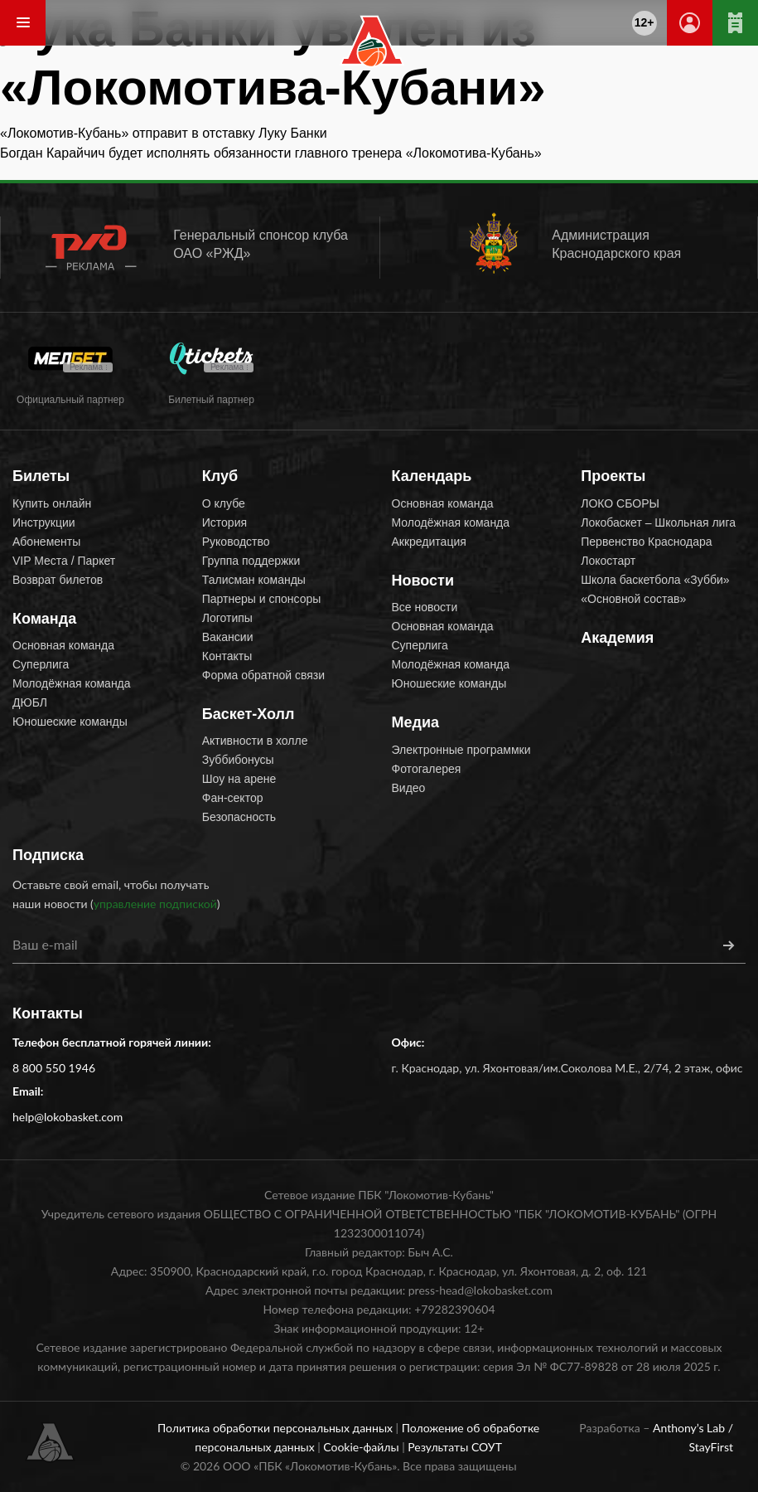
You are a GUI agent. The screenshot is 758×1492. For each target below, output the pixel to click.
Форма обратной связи (263, 675)
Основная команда (63, 645)
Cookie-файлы (362, 1447)
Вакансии (227, 637)
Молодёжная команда (71, 683)
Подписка (48, 855)
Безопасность (239, 817)
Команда (44, 618)
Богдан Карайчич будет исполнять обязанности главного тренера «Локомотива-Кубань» (271, 153)
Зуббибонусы (238, 759)
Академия (617, 637)
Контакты (227, 656)
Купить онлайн (51, 503)
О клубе (223, 503)
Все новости (425, 607)
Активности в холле (255, 740)
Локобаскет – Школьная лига (658, 522)
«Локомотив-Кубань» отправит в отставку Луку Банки (163, 133)
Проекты (613, 476)
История (224, 522)
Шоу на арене (239, 778)
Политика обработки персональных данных (276, 1428)
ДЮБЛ (29, 702)
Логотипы (227, 618)
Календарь (432, 476)
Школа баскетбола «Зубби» (655, 579)
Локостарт (608, 560)
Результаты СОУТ (455, 1447)
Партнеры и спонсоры (261, 598)
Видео (409, 788)
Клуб (220, 476)
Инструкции (43, 522)
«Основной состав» (633, 598)
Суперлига (40, 664)
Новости (423, 580)
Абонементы (46, 541)
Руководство (236, 541)
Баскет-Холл (248, 714)
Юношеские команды (70, 721)
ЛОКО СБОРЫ (620, 503)
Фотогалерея (426, 768)
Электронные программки (461, 749)
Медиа (416, 722)
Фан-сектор (232, 797)
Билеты (41, 476)
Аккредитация (429, 541)
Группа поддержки (251, 560)
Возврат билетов (57, 579)
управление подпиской (155, 904)
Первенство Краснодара (646, 541)
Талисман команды (254, 579)
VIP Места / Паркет (63, 560)
